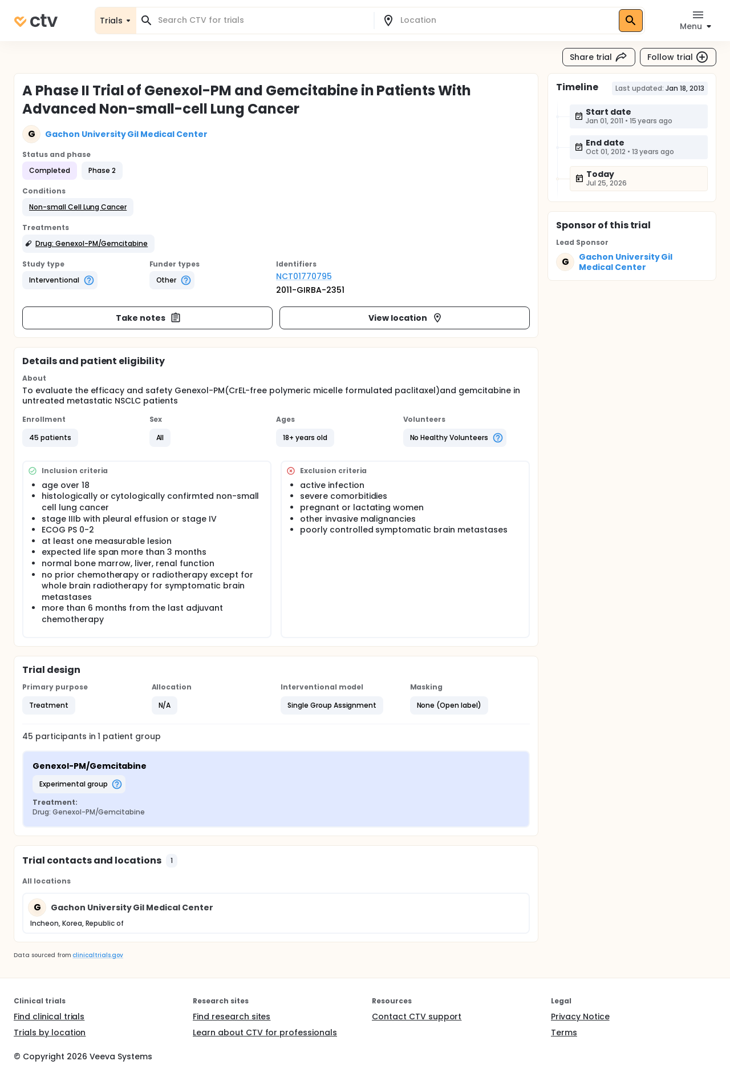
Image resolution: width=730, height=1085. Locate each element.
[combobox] (262, 20)
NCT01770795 (304, 276)
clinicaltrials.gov (97, 955)
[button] (77, 207)
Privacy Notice (580, 1016)
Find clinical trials (49, 1016)
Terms (564, 1032)
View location (405, 318)
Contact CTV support (416, 1016)
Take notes (148, 318)
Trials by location (50, 1032)
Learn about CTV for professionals (265, 1032)
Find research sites (231, 1016)
